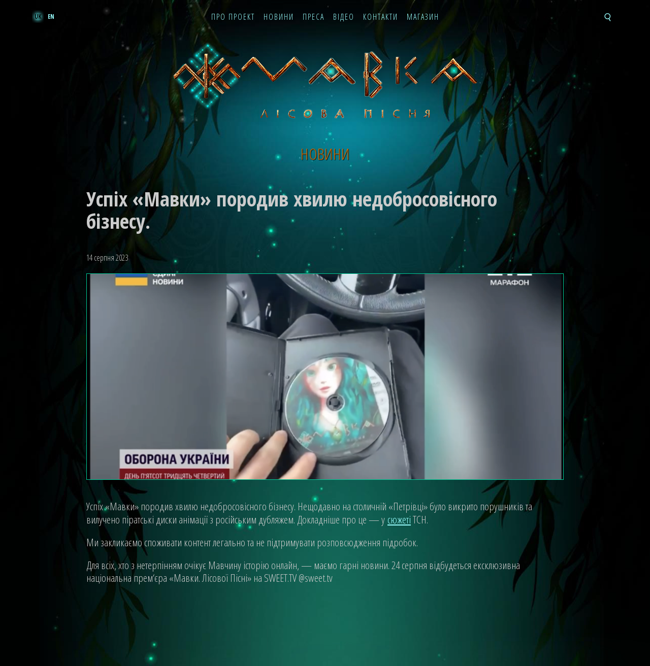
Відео (343, 17)
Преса (313, 17)
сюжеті (399, 519)
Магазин (423, 17)
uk (38, 16)
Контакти (380, 17)
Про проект (233, 17)
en (51, 16)
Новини (279, 17)
